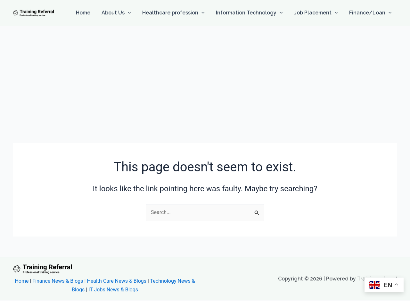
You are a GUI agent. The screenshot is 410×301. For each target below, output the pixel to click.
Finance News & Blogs (57, 281)
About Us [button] (121, 13)
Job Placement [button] (318, 13)
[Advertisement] (205, 74)
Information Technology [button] (251, 13)
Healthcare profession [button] (177, 13)
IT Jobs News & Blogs (113, 290)
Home (89, 13)
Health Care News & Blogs (116, 281)
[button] (132, 13)
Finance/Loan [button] (370, 13)
